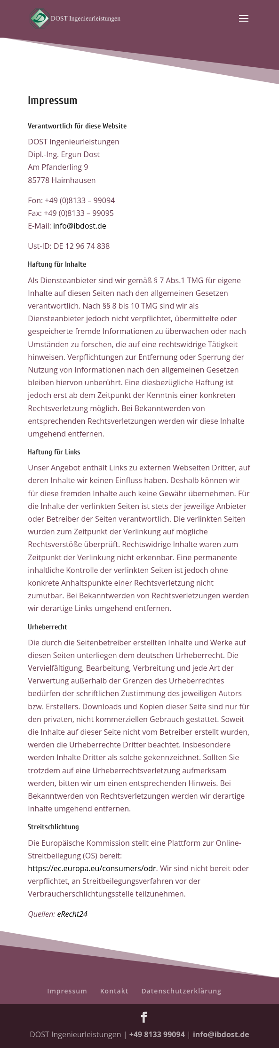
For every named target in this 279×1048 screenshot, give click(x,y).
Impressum (67, 990)
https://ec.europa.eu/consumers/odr (92, 868)
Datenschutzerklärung (181, 990)
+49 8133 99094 (157, 1034)
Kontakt (114, 990)
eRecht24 (72, 914)
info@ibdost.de (79, 226)
